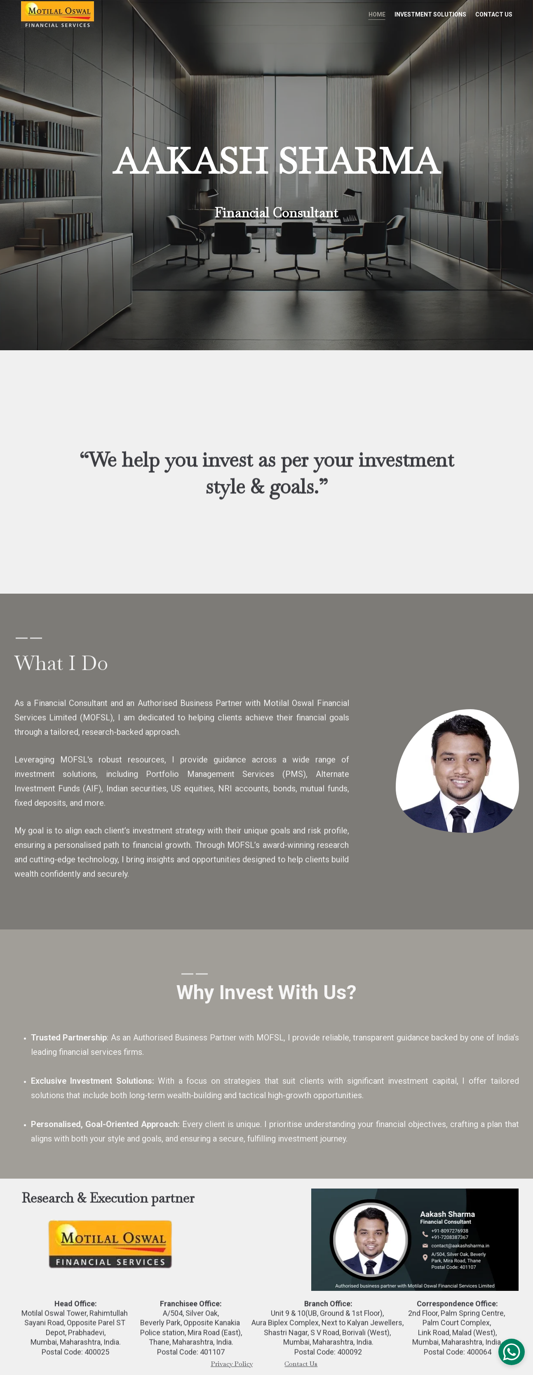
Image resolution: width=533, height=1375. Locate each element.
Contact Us (493, 14)
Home (377, 14)
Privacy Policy (232, 1364)
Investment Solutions (430, 14)
